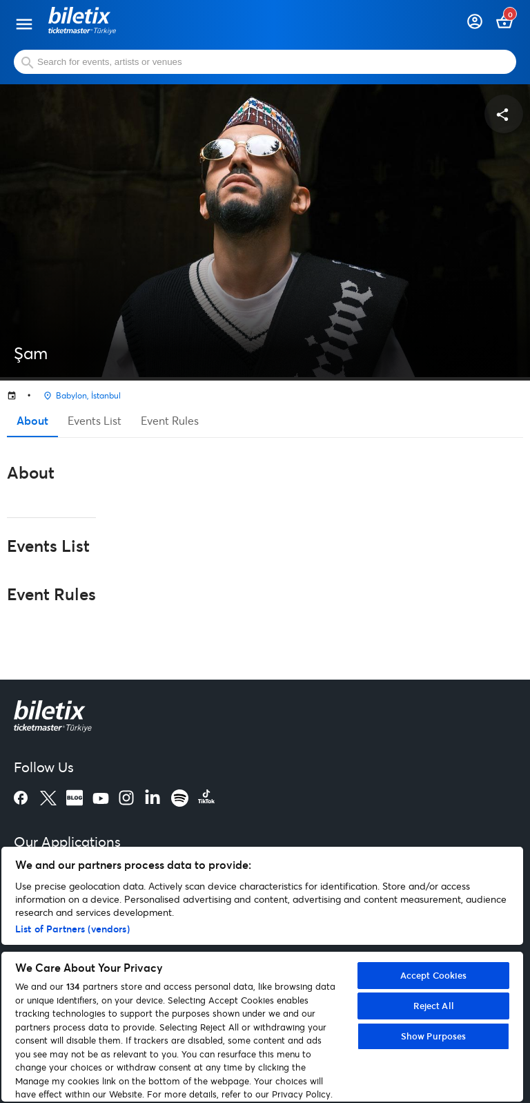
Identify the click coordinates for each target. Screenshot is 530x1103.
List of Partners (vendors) (72, 928)
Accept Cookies (433, 975)
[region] (262, 974)
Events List (94, 420)
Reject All (433, 1005)
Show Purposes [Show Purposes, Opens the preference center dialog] (434, 1036)
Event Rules (170, 420)
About (32, 420)
